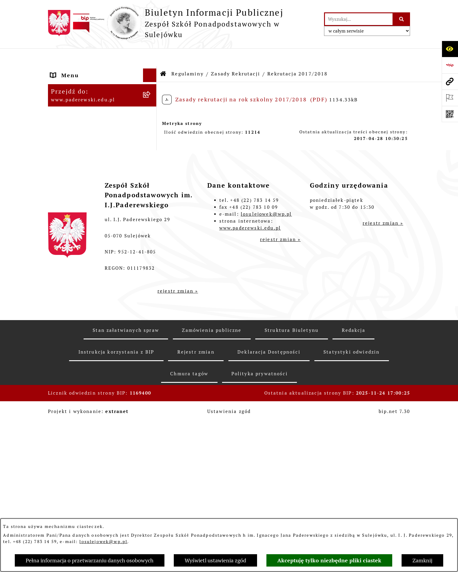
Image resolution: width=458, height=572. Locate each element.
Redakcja (353, 480)
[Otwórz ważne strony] (450, 98)
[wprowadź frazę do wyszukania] (358, 19)
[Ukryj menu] (150, 57)
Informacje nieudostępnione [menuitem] (93, 247)
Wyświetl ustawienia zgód (215, 560)
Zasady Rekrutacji (235, 55)
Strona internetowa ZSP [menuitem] (87, 233)
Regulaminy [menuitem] (68, 111)
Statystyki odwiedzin (351, 502)
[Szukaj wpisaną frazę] (401, 19)
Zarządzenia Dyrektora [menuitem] (85, 97)
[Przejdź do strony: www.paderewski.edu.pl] (450, 81)
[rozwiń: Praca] (151, 152)
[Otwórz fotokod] (450, 114)
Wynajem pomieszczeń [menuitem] (84, 179)
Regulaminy (187, 55)
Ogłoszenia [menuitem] (67, 192)
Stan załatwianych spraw (126, 480)
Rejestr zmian (196, 502)
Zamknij (422, 560)
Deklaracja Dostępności (269, 502)
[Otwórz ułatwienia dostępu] (450, 49)
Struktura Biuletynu (292, 480)
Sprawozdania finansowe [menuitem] (88, 125)
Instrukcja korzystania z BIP (116, 502)
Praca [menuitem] (59, 152)
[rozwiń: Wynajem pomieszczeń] (151, 179)
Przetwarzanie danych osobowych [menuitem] (84, 264)
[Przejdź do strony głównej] (183, 23)
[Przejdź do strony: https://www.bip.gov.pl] (450, 65)
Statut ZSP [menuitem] (67, 84)
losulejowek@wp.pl (103, 541)
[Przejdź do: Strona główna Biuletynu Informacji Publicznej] (163, 56)
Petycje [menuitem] (61, 206)
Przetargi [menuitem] (64, 165)
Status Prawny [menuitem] (72, 70)
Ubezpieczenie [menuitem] (72, 220)
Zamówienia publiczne (211, 480)
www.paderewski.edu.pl (250, 377)
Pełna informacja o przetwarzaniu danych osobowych (90, 560)
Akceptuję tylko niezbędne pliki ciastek (329, 560)
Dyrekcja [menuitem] (64, 138)
